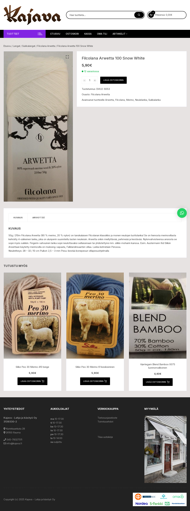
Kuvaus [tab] (18, 217)
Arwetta (109, 99)
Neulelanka (141, 99)
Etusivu (55, 33)
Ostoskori (72, 33)
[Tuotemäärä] (90, 80)
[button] (67, 57)
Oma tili (102, 33)
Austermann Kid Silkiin (159, 243)
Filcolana (120, 99)
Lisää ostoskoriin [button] (32, 381)
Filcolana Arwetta (46, 46)
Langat (16, 46)
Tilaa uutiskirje (105, 437)
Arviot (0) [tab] (38, 217)
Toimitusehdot (105, 421)
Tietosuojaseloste (107, 417)
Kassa (88, 33)
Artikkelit (120, 34)
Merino (130, 99)
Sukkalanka (154, 99)
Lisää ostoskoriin (113, 80)
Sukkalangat (28, 46)
